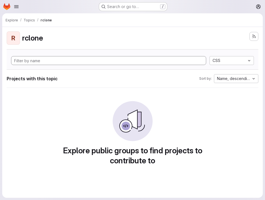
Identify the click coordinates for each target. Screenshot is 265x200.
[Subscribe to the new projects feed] (253, 36)
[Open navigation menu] (16, 6)
